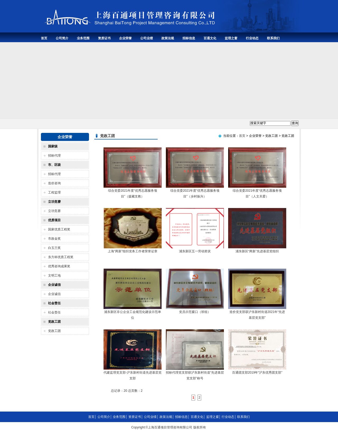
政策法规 (167, 38)
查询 (295, 123)
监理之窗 (231, 38)
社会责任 (54, 312)
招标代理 (54, 155)
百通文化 (210, 38)
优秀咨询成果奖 (59, 266)
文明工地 (54, 275)
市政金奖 (54, 238)
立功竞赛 (54, 211)
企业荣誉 (125, 38)
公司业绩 (146, 38)
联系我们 (273, 38)
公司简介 (62, 38)
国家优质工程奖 (59, 229)
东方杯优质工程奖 (60, 257)
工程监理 (54, 192)
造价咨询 (54, 183)
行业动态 (252, 38)
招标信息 (188, 38)
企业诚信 (54, 294)
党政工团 (54, 331)
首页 (44, 38)
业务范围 (83, 38)
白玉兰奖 (54, 248)
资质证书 (104, 38)
